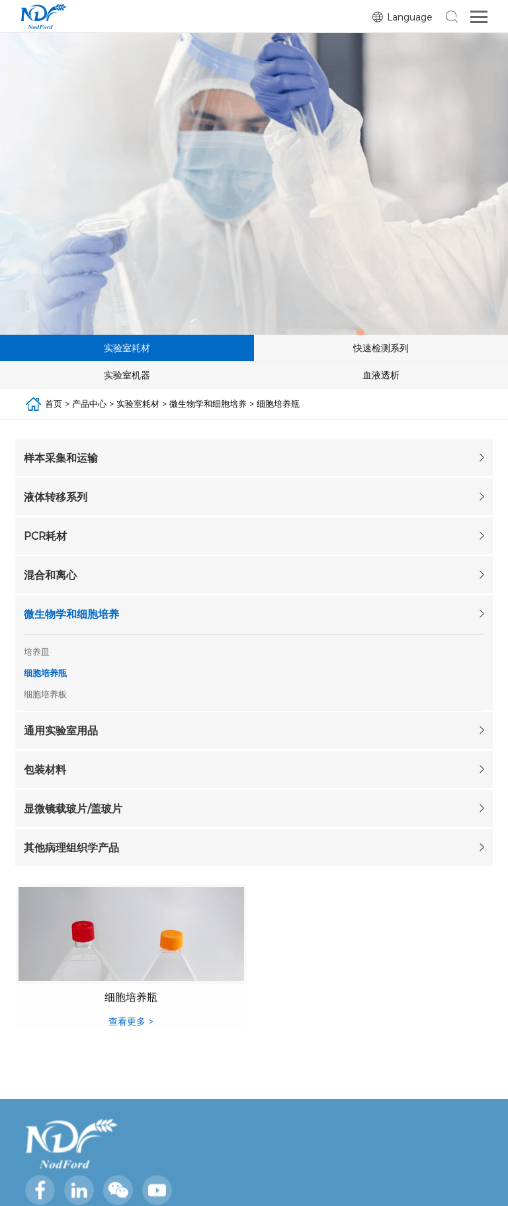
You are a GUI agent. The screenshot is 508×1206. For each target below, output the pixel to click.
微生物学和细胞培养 (208, 403)
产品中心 (89, 403)
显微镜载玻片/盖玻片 (73, 808)
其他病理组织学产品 (71, 847)
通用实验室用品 (61, 730)
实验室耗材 (137, 403)
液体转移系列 (55, 496)
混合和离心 (50, 574)
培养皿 (37, 651)
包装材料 (45, 769)
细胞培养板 (45, 694)
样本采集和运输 (61, 457)
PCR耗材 (45, 535)
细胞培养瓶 (278, 403)
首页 (53, 403)
